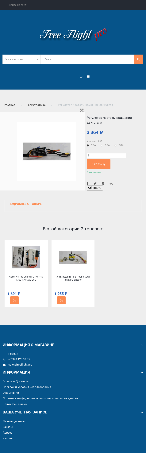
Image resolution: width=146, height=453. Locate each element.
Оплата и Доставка (16, 381)
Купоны (8, 438)
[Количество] (106, 155)
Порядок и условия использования (27, 387)
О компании (11, 392)
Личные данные (14, 421)
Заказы (8, 427)
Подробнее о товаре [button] (25, 204)
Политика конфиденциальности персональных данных (40, 398)
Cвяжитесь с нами (15, 404)
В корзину (99, 164)
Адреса (7, 432)
